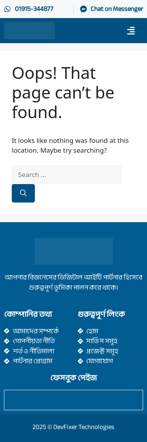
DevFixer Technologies (83, 427)
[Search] (23, 193)
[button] (130, 30)
